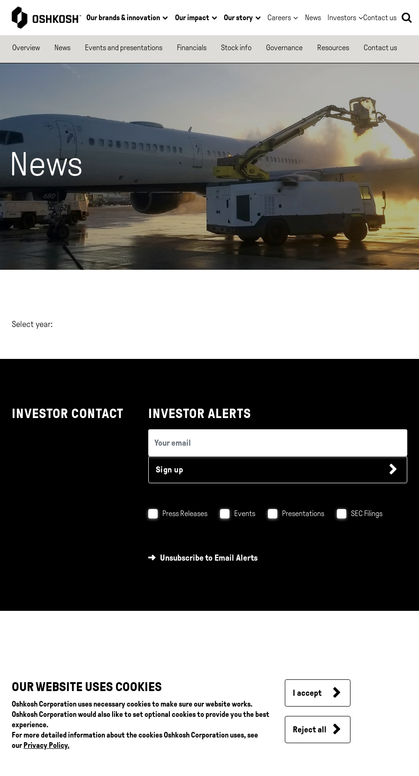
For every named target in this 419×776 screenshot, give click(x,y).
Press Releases (184, 513)
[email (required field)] (277, 442)
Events (244, 513)
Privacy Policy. (46, 745)
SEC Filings (366, 513)
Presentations (303, 513)
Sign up (169, 469)
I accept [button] (307, 693)
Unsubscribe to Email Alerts (209, 558)
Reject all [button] (310, 729)
